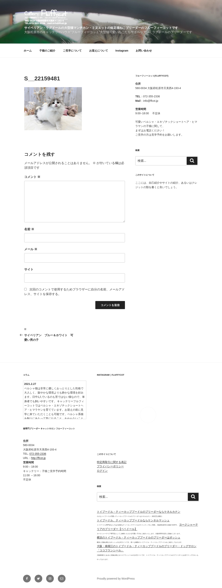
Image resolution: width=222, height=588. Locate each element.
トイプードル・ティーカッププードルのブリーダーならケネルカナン (138, 511)
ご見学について (72, 50)
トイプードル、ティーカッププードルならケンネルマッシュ (133, 520)
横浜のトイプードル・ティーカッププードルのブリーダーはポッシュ (138, 537)
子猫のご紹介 (47, 50)
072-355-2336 (37, 453)
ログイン (102, 470)
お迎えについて (98, 50)
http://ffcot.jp (38, 458)
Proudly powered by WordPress (116, 578)
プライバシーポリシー (110, 466)
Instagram (122, 50)
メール (30, 249)
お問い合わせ (144, 50)
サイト (28, 269)
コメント (32, 176)
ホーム (28, 50)
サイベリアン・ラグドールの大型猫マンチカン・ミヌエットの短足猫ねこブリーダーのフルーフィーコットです (101, 27)
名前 (29, 229)
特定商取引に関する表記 (111, 462)
